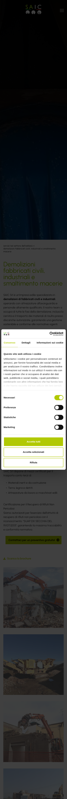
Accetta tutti (33, 441)
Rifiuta (33, 462)
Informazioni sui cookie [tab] (50, 342)
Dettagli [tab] (26, 342)
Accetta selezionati (33, 452)
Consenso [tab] (9, 342)
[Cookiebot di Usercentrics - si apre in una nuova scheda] (49, 334)
